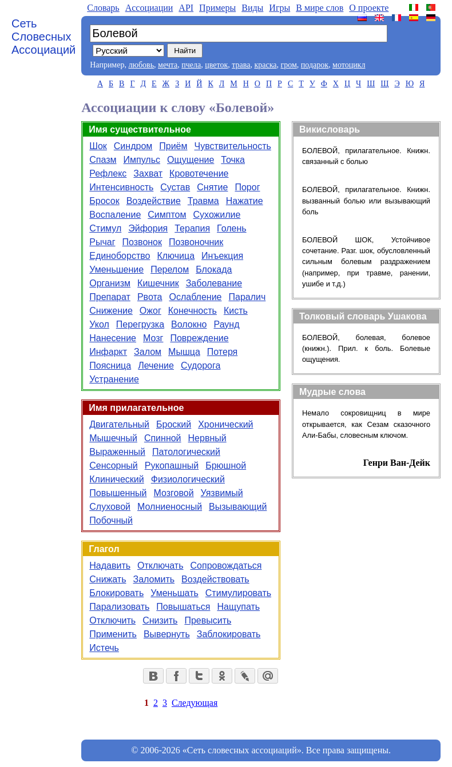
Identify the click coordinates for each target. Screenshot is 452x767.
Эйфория (148, 228)
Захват (147, 173)
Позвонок (142, 242)
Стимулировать (238, 593)
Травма (203, 201)
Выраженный (117, 452)
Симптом (167, 214)
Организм (109, 283)
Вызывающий (238, 507)
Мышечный (113, 438)
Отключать (160, 565)
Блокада (214, 269)
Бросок (104, 201)
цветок (216, 65)
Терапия (192, 228)
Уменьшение (116, 269)
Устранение (114, 379)
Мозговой (174, 493)
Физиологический (188, 479)
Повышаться (183, 607)
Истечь (104, 648)
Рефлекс (107, 173)
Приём (173, 146)
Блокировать (116, 593)
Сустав (175, 187)
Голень (232, 228)
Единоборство (119, 256)
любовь (141, 65)
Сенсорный (113, 465)
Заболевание (214, 283)
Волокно (189, 324)
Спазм (102, 160)
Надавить (109, 565)
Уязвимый (222, 493)
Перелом (169, 269)
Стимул (105, 228)
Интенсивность (121, 187)
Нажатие (244, 201)
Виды (252, 8)
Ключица (176, 256)
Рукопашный (172, 465)
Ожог (150, 310)
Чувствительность (233, 146)
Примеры (217, 8)
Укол (99, 324)
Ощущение (190, 160)
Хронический (225, 424)
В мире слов (319, 8)
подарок (314, 65)
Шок (98, 146)
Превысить (207, 620)
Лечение (156, 365)
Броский (173, 424)
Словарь (103, 8)
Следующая (194, 703)
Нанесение (112, 338)
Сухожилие (217, 214)
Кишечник (158, 283)
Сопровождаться (226, 565)
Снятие (212, 187)
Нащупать (238, 607)
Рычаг (102, 242)
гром (288, 65)
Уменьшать (174, 593)
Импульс (142, 160)
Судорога (200, 365)
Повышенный (117, 493)
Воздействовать (215, 579)
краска (265, 65)
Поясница (110, 365)
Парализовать (119, 607)
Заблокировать (229, 634)
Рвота (149, 297)
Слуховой (109, 507)
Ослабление (195, 297)
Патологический (186, 452)
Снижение (111, 310)
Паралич (247, 297)
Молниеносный (169, 507)
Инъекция (222, 256)
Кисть (236, 310)
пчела (191, 65)
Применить (113, 634)
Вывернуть (167, 634)
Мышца (184, 352)
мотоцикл (348, 65)
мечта (167, 65)
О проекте (368, 8)
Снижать (107, 579)
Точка (233, 160)
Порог (247, 187)
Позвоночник (196, 242)
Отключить (112, 620)
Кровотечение (198, 173)
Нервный (207, 438)
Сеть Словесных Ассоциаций (43, 36)
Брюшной (225, 465)
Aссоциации (149, 8)
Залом (147, 352)
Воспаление (115, 214)
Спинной (162, 438)
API (186, 8)
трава (241, 65)
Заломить (154, 579)
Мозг (153, 338)
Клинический (116, 479)
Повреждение (199, 338)
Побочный (111, 520)
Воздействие (153, 201)
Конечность (192, 310)
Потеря (222, 352)
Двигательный (119, 424)
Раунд (226, 324)
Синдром (133, 146)
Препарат (109, 297)
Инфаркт (108, 352)
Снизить (159, 620)
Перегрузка (140, 324)
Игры (279, 8)
